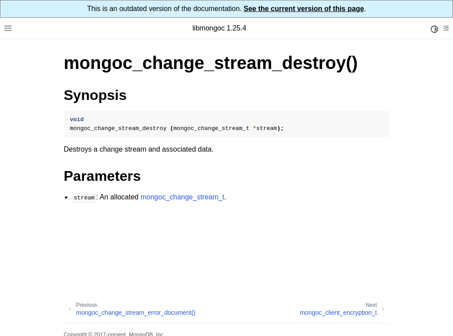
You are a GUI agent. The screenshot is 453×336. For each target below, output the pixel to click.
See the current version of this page (304, 8)
